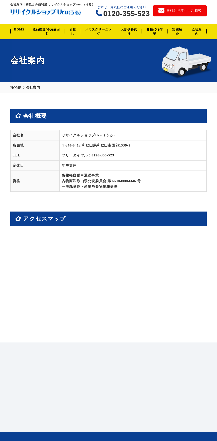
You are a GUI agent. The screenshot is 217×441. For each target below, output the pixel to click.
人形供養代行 (129, 31)
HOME (19, 29)
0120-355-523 (126, 14)
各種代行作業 (154, 31)
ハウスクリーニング (98, 31)
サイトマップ (111, 427)
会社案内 (197, 31)
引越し (72, 31)
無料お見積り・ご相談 (55, 427)
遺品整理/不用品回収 (46, 31)
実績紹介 (177, 31)
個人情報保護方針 (86, 427)
